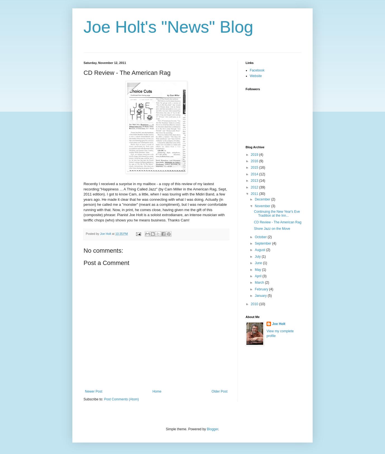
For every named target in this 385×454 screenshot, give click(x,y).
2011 (255, 194)
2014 (255, 174)
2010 (255, 304)
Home (157, 391)
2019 (255, 155)
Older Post (219, 391)
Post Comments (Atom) (121, 399)
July (258, 257)
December (263, 199)
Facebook (257, 70)
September (263, 243)
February (262, 289)
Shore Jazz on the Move (272, 229)
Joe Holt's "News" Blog (168, 27)
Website (256, 76)
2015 (255, 167)
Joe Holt (278, 324)
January (261, 296)
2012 (255, 187)
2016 (255, 161)
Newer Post (93, 391)
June (259, 263)
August (260, 250)
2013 (255, 181)
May (258, 270)
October (261, 237)
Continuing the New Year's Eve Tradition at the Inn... (277, 214)
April (258, 276)
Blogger (212, 429)
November (263, 206)
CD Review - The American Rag (277, 222)
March (260, 283)
